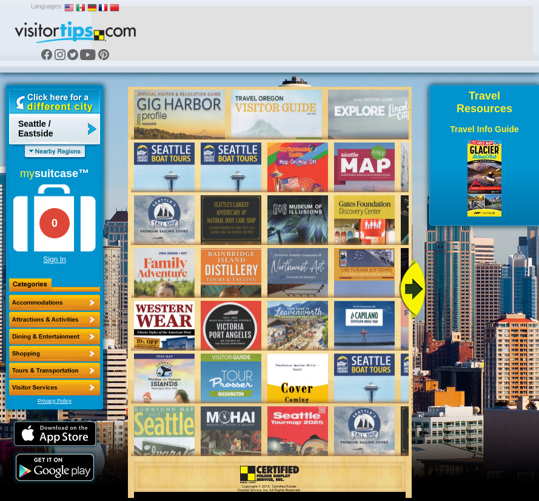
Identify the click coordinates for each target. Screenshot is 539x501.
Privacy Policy (55, 401)
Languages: (46, 6)
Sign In (54, 259)
